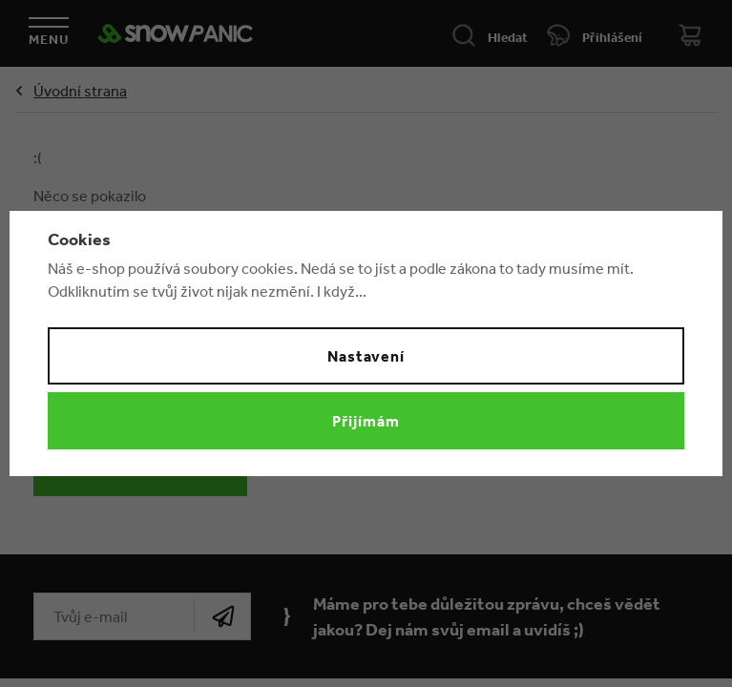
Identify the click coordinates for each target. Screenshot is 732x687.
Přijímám (366, 420)
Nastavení (366, 355)
